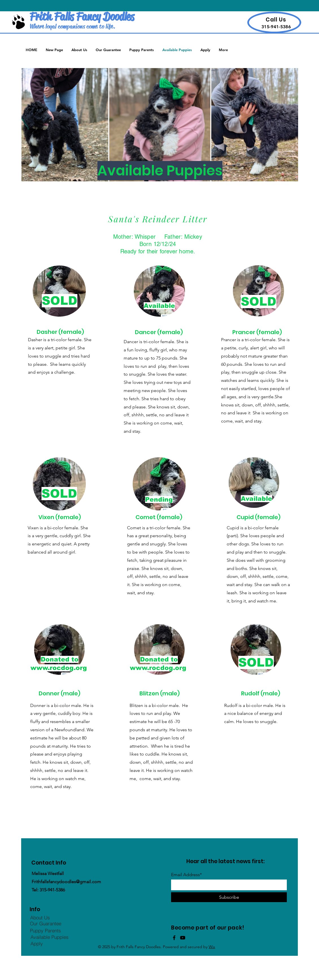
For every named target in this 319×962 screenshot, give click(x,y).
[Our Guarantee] (45, 923)
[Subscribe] (229, 897)
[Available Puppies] (49, 937)
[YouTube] (183, 938)
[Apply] (37, 943)
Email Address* (186, 874)
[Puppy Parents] (45, 930)
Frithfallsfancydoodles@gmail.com (66, 881)
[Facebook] (174, 938)
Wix (212, 946)
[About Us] (39, 917)
